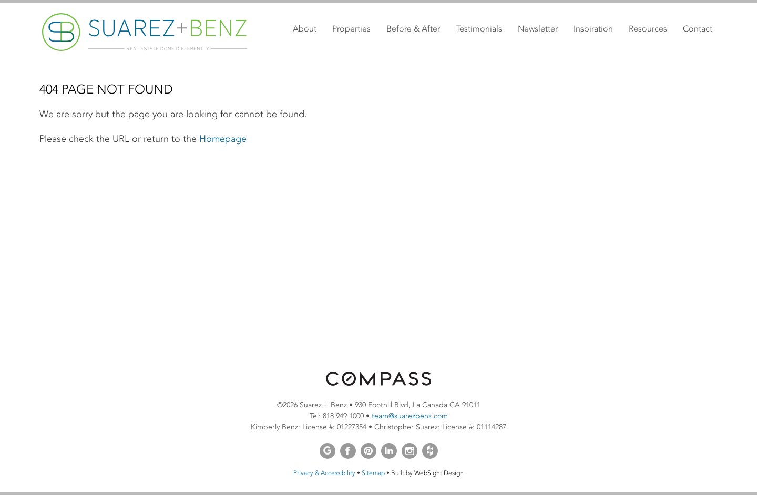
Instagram (409, 451)
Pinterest (368, 451)
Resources (648, 29)
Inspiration (593, 29)
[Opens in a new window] (378, 383)
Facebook (348, 451)
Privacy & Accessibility (324, 473)
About (304, 29)
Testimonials (479, 29)
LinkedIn (389, 451)
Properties (351, 29)
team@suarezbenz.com (410, 415)
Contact (697, 29)
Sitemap (373, 473)
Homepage (223, 139)
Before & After (413, 29)
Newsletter (538, 29)
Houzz (430, 451)
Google (327, 451)
